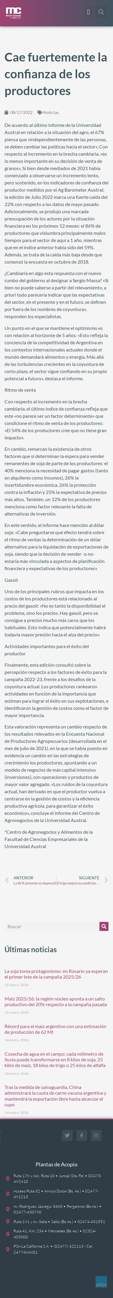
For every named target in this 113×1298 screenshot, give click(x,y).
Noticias (51, 112)
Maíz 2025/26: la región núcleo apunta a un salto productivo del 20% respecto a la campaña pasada (56, 1001)
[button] (88, 11)
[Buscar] (103, 926)
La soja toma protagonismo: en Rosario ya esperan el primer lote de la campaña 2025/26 (56, 973)
